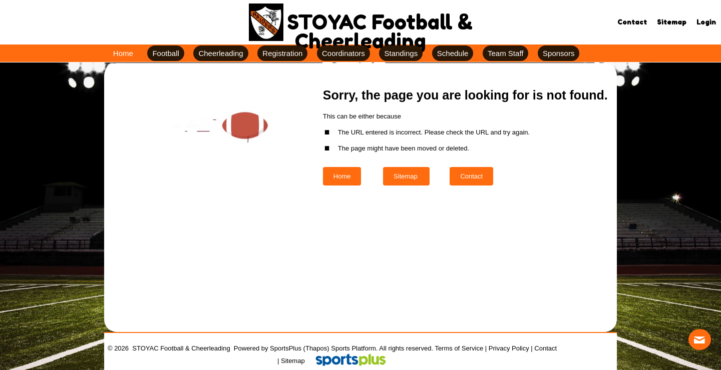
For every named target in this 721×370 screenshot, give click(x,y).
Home (342, 176)
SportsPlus (285, 348)
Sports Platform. (354, 348)
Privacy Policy (509, 348)
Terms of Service (459, 348)
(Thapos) (316, 348)
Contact (545, 348)
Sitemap (293, 360)
